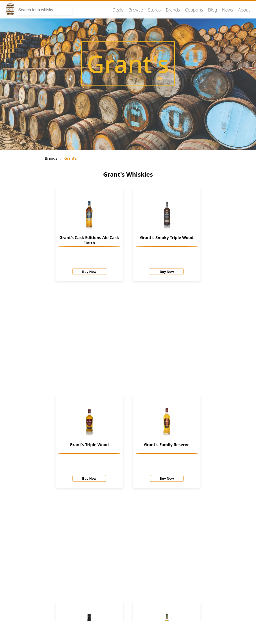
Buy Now (89, 271)
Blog (212, 10)
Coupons (194, 10)
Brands (173, 10)
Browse (135, 10)
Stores (154, 10)
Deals (117, 10)
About (244, 10)
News (227, 10)
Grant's (70, 158)
